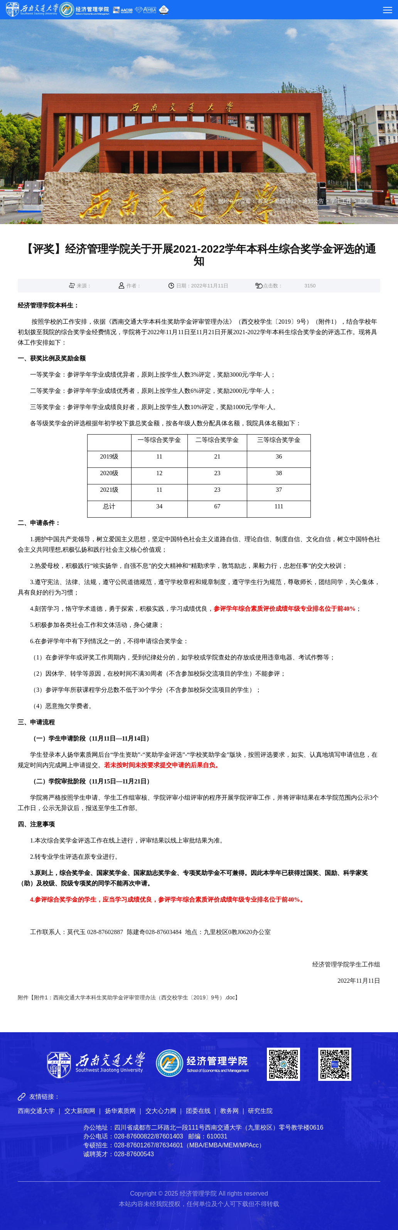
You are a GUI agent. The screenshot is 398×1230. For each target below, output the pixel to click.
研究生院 (260, 1111)
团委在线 (198, 1111)
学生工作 (341, 201)
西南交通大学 (36, 1111)
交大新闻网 (79, 1111)
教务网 (229, 1111)
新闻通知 (285, 201)
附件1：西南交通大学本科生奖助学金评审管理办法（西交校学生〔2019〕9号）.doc (134, 997)
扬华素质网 (120, 1111)
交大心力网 (160, 1111)
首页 (263, 201)
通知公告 (313, 201)
